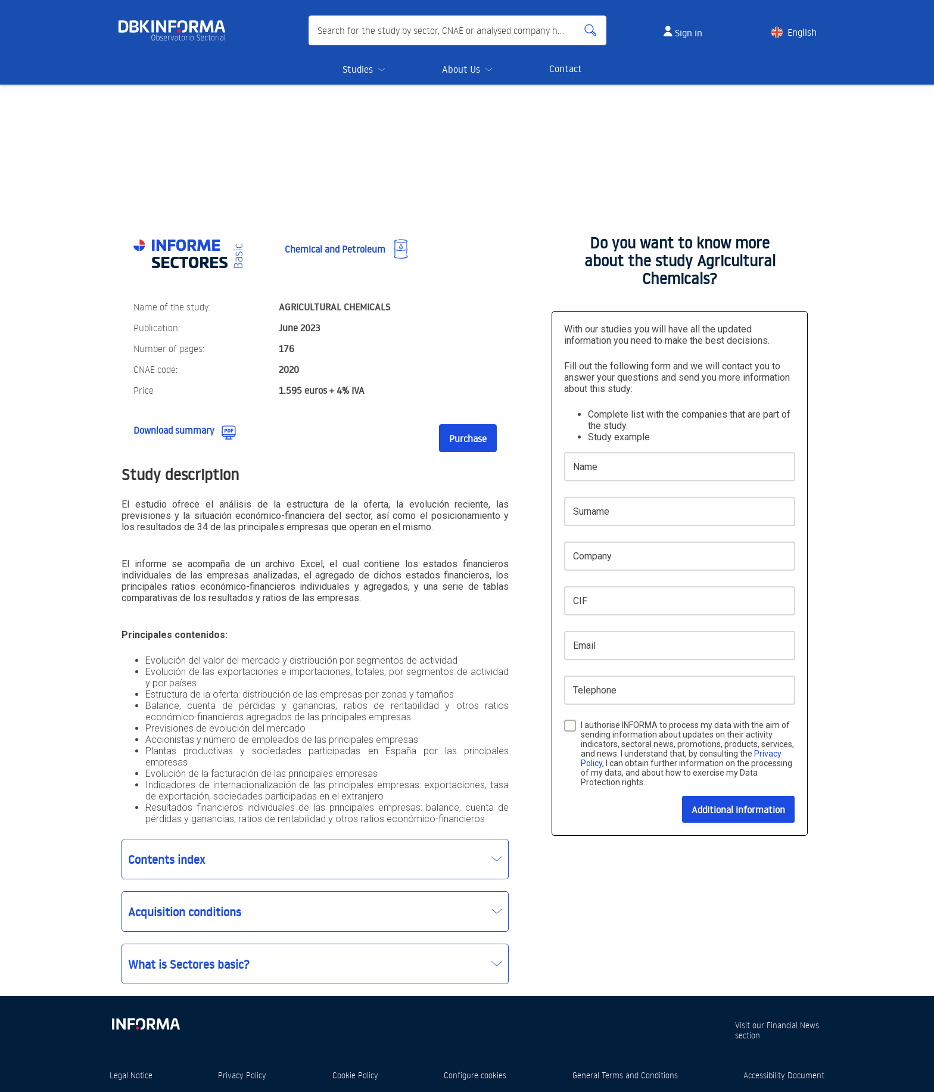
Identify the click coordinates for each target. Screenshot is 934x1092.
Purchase (468, 438)
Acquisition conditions (184, 911)
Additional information (738, 810)
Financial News (793, 1025)
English (802, 32)
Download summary (173, 430)
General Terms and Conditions (625, 1075)
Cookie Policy (355, 1075)
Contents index (166, 859)
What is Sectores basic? (189, 964)
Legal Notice (131, 1075)
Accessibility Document (783, 1075)
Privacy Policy (242, 1075)
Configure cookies (475, 1075)
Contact (565, 68)
